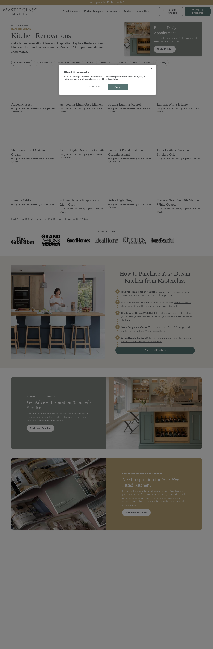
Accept (117, 87)
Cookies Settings (96, 87)
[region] (107, 80)
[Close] (151, 68)
